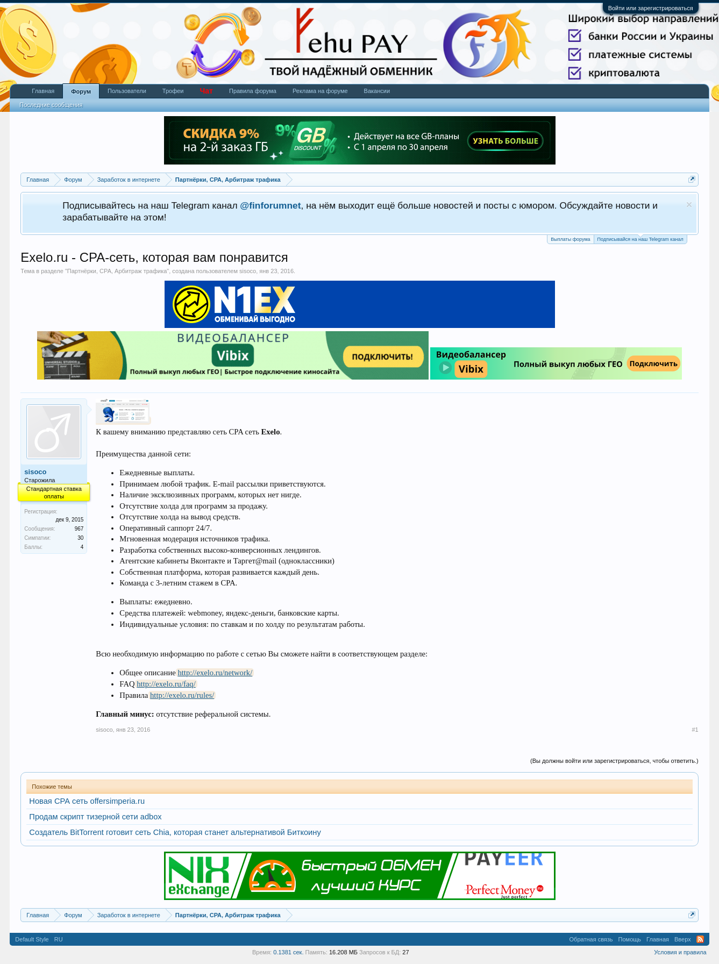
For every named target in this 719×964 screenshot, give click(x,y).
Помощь (630, 939)
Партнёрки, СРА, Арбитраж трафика (117, 271)
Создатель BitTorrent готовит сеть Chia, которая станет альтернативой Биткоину (175, 832)
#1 (695, 729)
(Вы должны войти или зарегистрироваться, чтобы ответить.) (614, 761)
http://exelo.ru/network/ (214, 672)
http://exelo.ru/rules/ (182, 695)
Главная (43, 91)
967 (79, 529)
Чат (206, 91)
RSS (700, 939)
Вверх (682, 939)
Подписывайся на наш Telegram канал (640, 238)
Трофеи (173, 91)
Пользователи (127, 91)
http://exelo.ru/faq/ (166, 684)
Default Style (31, 939)
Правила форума (252, 91)
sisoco (247, 271)
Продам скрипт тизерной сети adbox (95, 816)
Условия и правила (680, 952)
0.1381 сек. (288, 952)
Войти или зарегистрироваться (650, 8)
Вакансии (377, 91)
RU (58, 939)
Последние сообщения (50, 105)
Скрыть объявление (689, 205)
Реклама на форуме (320, 91)
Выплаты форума (570, 239)
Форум (81, 91)
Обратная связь (591, 939)
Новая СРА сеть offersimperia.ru (87, 801)
